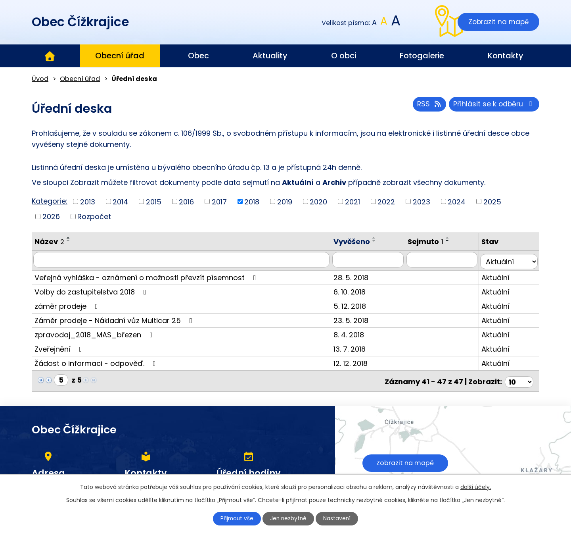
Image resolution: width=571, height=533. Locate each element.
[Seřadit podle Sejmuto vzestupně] (452, 237)
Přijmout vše (235, 518)
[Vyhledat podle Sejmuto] (445, 259)
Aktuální (498, 276)
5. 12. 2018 (357, 304)
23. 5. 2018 (358, 318)
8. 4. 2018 (356, 333)
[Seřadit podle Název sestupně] (68, 240)
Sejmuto (430, 241)
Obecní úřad (119, 55)
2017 (219, 201)
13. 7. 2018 (357, 347)
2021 (352, 201)
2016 (186, 201)
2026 (51, 216)
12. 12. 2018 (358, 361)
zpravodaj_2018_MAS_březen (95, 333)
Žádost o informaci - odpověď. (96, 361)
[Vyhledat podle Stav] (510, 259)
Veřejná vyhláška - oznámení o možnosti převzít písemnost (146, 276)
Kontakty (505, 55)
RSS (427, 105)
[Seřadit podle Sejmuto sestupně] (452, 240)
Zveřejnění (59, 347)
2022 (386, 201)
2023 (421, 201)
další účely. (475, 487)
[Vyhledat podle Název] (185, 259)
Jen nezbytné (289, 518)
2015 (153, 201)
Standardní (384, 23)
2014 (120, 201)
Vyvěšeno (359, 241)
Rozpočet (94, 216)
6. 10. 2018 (357, 290)
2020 (318, 201)
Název (49, 241)
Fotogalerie (422, 55)
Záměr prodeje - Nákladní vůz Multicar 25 (114, 318)
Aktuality (270, 55)
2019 (284, 201)
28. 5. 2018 (358, 276)
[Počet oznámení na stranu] (519, 378)
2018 (251, 201)
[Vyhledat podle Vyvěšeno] (373, 259)
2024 (457, 201)
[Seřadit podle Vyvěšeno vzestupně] (381, 237)
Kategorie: (49, 201)
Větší (395, 23)
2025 (492, 201)
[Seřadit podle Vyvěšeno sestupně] (381, 240)
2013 (87, 201)
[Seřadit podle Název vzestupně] (68, 237)
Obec (198, 55)
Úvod (49, 55)
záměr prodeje (67, 304)
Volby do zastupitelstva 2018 (91, 290)
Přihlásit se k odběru (493, 105)
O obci (343, 55)
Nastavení (340, 518)
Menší (374, 23)
